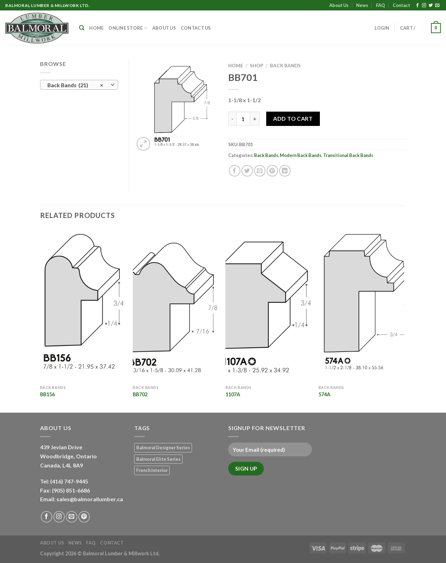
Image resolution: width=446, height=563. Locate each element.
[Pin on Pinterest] (272, 171)
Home (96, 28)
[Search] (81, 28)
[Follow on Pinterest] (84, 517)
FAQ (380, 5)
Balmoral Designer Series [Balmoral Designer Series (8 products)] (163, 447)
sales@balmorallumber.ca (89, 499)
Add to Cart (293, 118)
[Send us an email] (437, 5)
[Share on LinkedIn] (285, 171)
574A (324, 394)
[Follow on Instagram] (424, 5)
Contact (401, 5)
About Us (338, 5)
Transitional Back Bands (348, 155)
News (362, 5)
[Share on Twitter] (247, 171)
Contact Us (196, 28)
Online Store (127, 28)
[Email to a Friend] (260, 171)
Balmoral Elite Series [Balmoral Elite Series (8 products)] (158, 459)
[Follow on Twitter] (431, 5)
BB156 (47, 394)
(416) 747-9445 (69, 481)
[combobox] (79, 85)
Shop (256, 65)
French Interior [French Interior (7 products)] (152, 470)
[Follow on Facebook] (417, 5)
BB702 (140, 394)
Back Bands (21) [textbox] (75, 85)
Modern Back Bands (300, 155)
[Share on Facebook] (234, 171)
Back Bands (285, 65)
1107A (232, 394)
